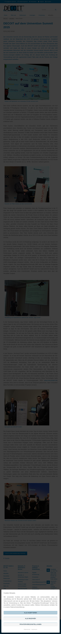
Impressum (34, 629)
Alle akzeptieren (30, 612)
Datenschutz (27, 629)
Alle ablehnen (30, 618)
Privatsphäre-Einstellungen (30, 624)
